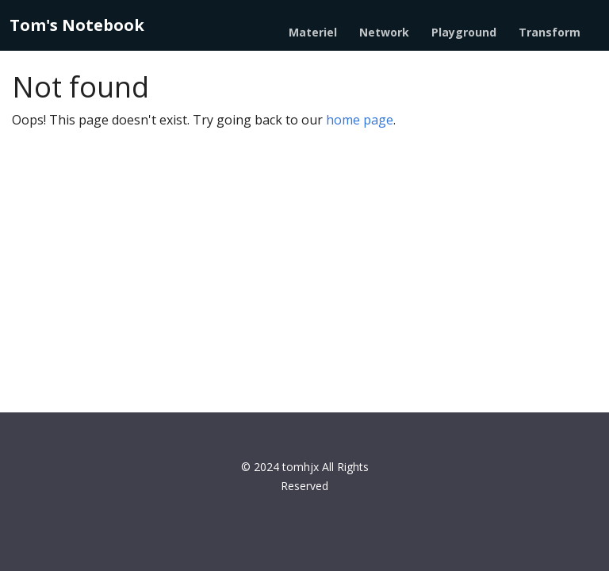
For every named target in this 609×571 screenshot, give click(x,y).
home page (359, 119)
